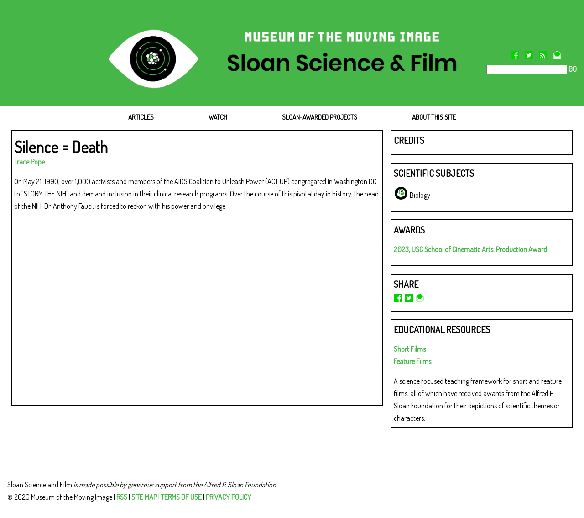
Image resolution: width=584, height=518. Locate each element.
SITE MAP (144, 497)
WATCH (218, 117)
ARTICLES (141, 117)
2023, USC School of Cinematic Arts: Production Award (470, 249)
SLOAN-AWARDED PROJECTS (319, 117)
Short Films (410, 349)
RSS (121, 497)
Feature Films (412, 361)
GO (572, 69)
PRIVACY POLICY (228, 497)
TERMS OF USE (181, 497)
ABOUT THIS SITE (434, 117)
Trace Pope (29, 161)
